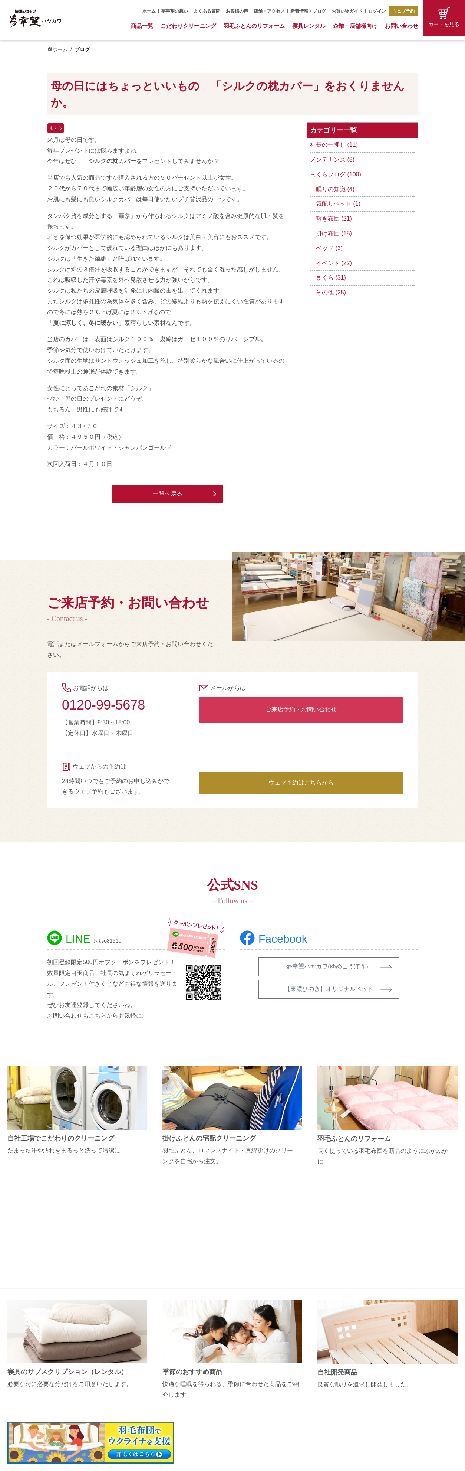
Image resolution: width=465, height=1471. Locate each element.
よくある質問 (207, 11)
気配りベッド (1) (338, 203)
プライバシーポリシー (381, 1393)
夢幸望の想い (174, 11)
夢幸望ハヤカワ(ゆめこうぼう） (328, 966)
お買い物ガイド (347, 11)
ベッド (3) (329, 248)
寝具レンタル (309, 26)
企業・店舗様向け (355, 26)
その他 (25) (331, 292)
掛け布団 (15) (334, 233)
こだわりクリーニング (188, 26)
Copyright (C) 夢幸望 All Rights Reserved (227, 1461)
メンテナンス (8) (332, 159)
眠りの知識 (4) (335, 189)
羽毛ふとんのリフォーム (254, 26)
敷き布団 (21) (334, 218)
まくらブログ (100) (335, 174)
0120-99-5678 (103, 704)
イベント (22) (334, 263)
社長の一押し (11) (334, 144)
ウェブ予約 (403, 11)
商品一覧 (142, 26)
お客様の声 (237, 11)
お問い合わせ (401, 26)
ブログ (82, 49)
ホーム (149, 11)
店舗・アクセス (269, 11)
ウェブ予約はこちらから (301, 782)
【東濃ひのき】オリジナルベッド (328, 989)
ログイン (377, 11)
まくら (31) (331, 277)
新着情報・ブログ (308, 11)
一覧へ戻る (167, 493)
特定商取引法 (370, 1380)
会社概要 (365, 1341)
